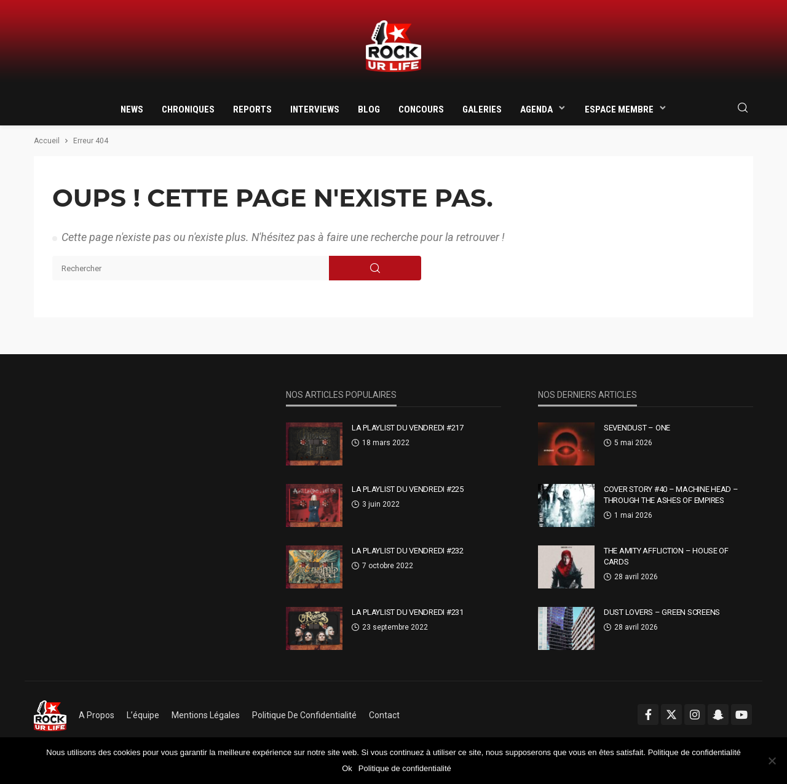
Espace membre (619, 109)
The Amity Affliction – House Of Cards (666, 556)
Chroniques (188, 109)
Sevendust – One (637, 427)
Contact (384, 715)
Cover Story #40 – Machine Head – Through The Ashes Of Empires (671, 495)
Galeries (482, 109)
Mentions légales (206, 715)
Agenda (536, 109)
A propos (96, 715)
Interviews (314, 109)
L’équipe (143, 715)
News (132, 109)
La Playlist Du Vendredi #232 (408, 550)
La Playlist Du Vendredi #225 (408, 489)
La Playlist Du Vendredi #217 (408, 427)
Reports (252, 109)
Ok (347, 768)
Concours (421, 109)
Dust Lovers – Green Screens (662, 612)
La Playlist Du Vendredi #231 (408, 612)
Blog (369, 109)
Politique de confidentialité (304, 715)
